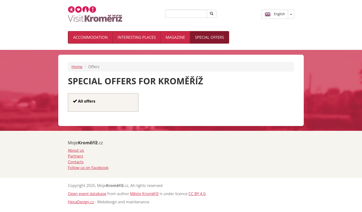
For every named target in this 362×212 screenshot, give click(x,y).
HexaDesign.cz (81, 202)
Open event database (87, 193)
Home (76, 66)
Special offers (209, 37)
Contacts (76, 162)
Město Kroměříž (144, 193)
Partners (75, 156)
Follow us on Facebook (88, 167)
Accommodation (90, 37)
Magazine (175, 37)
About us (76, 150)
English (275, 14)
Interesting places (136, 37)
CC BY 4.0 (196, 193)
